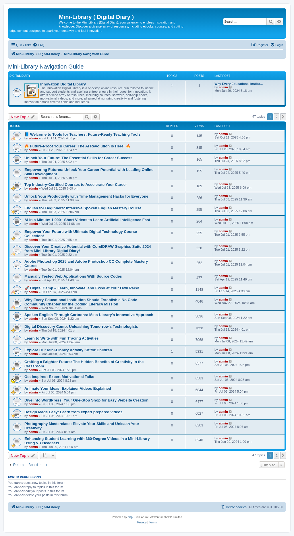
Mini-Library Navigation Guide (46, 66)
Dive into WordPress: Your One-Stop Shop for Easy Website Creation (86, 400)
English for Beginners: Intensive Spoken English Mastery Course (82, 208)
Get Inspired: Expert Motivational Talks (59, 377)
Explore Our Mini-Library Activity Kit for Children (68, 350)
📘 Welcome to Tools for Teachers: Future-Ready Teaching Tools (82, 134)
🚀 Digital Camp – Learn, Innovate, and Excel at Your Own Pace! (81, 288)
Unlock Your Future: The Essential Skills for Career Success (78, 158)
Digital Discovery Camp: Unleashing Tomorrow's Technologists (81, 326)
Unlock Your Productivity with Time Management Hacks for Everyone (86, 196)
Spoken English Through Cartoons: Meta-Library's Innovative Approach (88, 315)
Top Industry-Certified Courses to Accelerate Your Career (75, 184)
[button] (283, 116)
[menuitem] (38, 45)
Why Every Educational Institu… (238, 83)
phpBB (132, 517)
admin (223, 87)
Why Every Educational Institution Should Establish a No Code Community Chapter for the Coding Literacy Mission (80, 302)
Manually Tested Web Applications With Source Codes (73, 276)
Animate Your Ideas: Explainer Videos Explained (67, 388)
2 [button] (277, 116)
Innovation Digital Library (63, 84)
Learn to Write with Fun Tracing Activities (61, 338)
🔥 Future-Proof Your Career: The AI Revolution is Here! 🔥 (77, 146)
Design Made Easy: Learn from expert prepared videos (73, 412)
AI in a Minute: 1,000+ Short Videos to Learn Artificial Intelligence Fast (87, 220)
